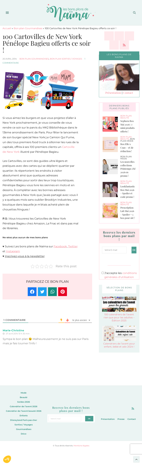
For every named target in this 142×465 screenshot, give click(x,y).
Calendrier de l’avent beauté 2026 (23, 411)
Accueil (7, 28)
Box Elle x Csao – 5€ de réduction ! (126, 147)
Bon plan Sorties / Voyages (66, 58)
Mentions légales (81, 445)
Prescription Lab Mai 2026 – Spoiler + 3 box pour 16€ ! (127, 213)
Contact (128, 92)
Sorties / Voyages (24, 424)
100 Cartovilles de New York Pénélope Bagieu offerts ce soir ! (46, 43)
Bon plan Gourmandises (28, 28)
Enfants (24, 415)
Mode (24, 392)
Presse (121, 419)
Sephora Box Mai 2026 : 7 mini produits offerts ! (127, 126)
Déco (23, 433)
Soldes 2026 (23, 402)
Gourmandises (23, 429)
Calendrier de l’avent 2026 (23, 406)
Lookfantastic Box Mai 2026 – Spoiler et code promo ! (127, 191)
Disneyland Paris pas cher (23, 420)
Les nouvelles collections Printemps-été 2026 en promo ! (128, 168)
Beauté (23, 397)
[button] (7, 459)
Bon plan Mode (127, 140)
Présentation (113, 92)
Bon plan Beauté (126, 116)
